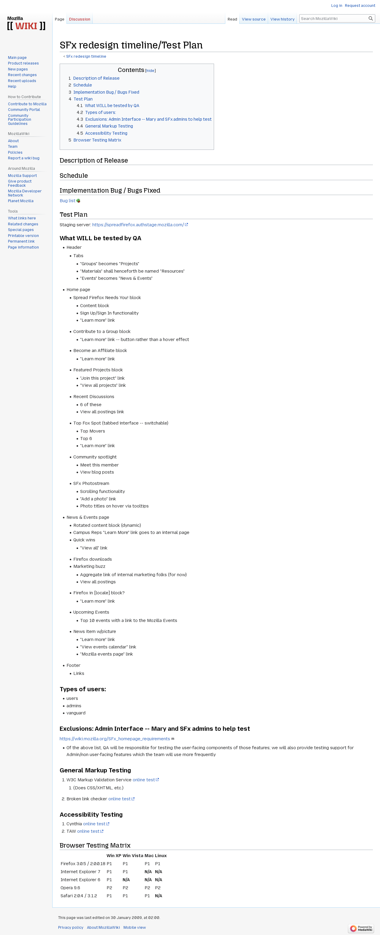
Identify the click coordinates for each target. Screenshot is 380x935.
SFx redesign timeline (86, 56)
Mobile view (135, 927)
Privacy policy (70, 927)
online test (144, 779)
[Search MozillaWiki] (337, 18)
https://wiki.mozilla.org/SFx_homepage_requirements (115, 738)
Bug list (67, 200)
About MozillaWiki (103, 927)
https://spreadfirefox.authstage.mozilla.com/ (138, 224)
